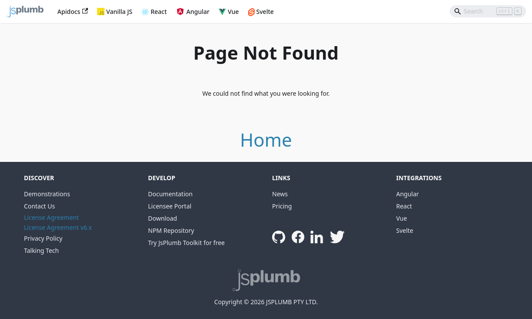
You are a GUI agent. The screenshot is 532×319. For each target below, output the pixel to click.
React (159, 11)
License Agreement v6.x (58, 227)
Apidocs (72, 11)
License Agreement (51, 217)
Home (266, 139)
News (280, 194)
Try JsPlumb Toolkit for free (186, 242)
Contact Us (39, 206)
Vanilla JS (119, 11)
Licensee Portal (170, 206)
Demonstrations (47, 194)
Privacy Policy (43, 238)
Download (162, 218)
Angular (197, 11)
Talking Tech (41, 250)
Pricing (282, 206)
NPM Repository (171, 230)
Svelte (265, 11)
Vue (233, 11)
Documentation (170, 194)
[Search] (488, 11)
